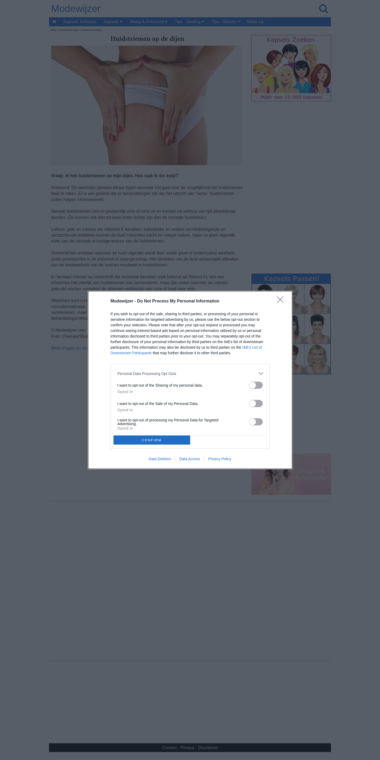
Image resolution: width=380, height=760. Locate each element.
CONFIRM (152, 440)
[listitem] (190, 373)
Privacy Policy (219, 459)
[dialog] (190, 380)
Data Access (189, 459)
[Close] (282, 301)
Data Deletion (160, 459)
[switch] (256, 385)
